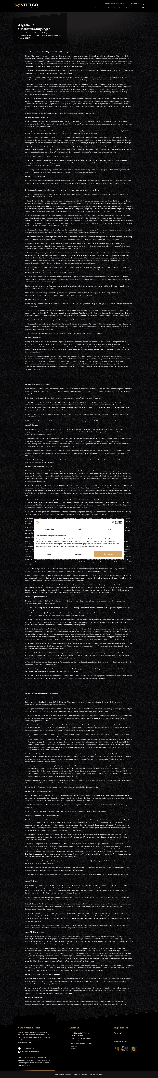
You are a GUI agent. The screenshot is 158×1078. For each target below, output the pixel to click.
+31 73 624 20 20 (122, 4)
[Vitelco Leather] (26, 6)
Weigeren (50, 554)
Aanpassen (79, 554)
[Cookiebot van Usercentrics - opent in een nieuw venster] (113, 522)
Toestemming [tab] (49, 529)
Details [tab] (79, 529)
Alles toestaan (108, 554)
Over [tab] (109, 529)
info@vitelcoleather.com (30, 1052)
